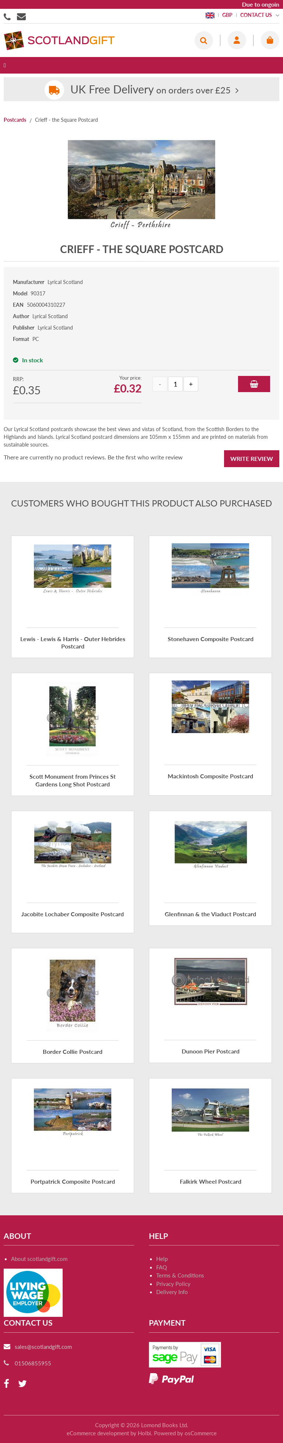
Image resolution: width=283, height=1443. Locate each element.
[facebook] (6, 1384)
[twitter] (22, 1384)
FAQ (161, 1267)
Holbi (144, 1433)
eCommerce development (98, 1433)
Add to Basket (254, 384)
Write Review (251, 458)
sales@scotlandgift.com (43, 1346)
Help (162, 1258)
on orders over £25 (150, 90)
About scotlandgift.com (39, 1258)
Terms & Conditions (180, 1275)
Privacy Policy (173, 1283)
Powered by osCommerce (185, 1433)
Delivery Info (172, 1292)
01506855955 (8, 16)
